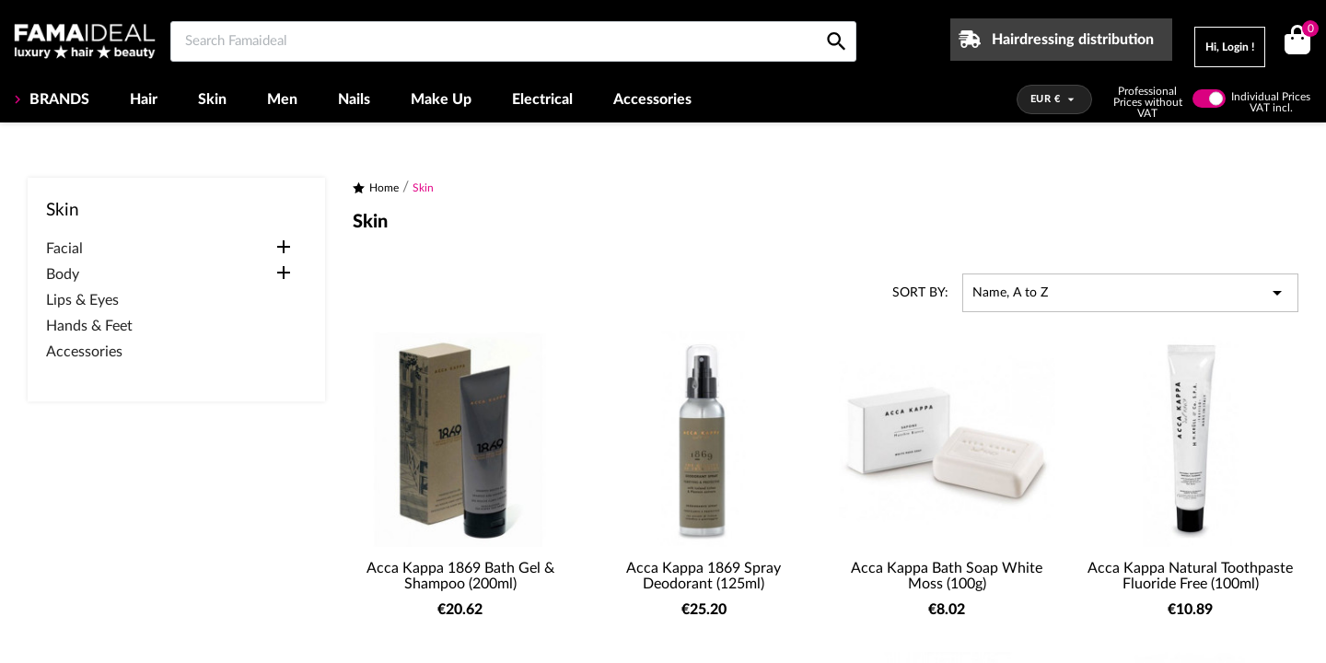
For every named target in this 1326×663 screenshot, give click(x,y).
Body (62, 274)
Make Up (441, 99)
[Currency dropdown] (1055, 99)
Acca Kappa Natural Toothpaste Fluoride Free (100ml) (1190, 576)
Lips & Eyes (82, 300)
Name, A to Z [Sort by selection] (1130, 293)
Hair (143, 99)
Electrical (542, 99)
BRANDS (57, 99)
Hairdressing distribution (1073, 39)
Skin (212, 99)
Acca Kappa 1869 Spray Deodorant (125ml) (703, 576)
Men (282, 99)
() (1307, 31)
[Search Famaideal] (513, 41)
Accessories (652, 99)
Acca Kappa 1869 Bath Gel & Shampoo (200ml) (460, 576)
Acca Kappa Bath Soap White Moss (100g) (946, 576)
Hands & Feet (89, 326)
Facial (64, 248)
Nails (354, 99)
